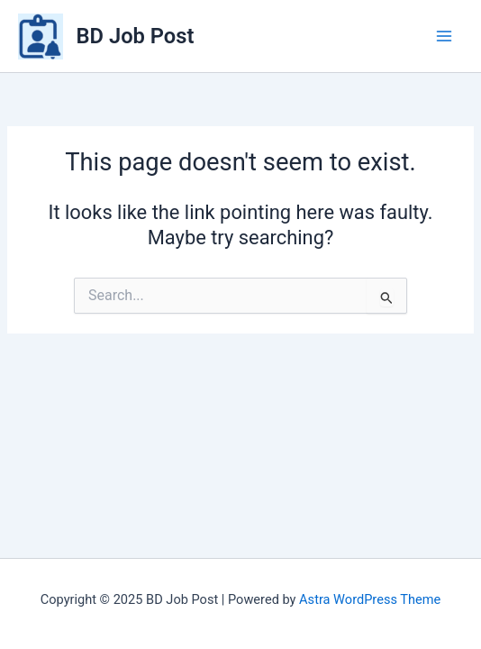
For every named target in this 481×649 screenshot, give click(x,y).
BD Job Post (136, 36)
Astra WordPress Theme (369, 599)
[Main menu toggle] (444, 36)
